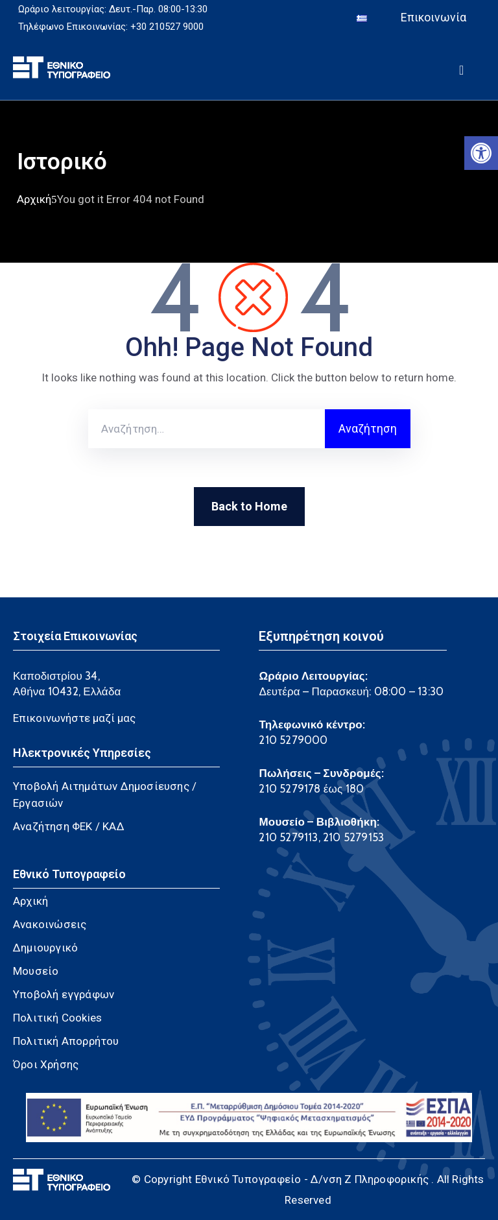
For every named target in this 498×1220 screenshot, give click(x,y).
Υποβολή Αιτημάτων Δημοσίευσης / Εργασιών (104, 794)
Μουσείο (35, 970)
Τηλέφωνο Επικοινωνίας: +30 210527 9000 (111, 26)
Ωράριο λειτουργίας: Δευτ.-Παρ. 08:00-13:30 (113, 9)
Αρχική (34, 199)
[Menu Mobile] (461, 67)
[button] (481, 153)
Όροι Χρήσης (45, 1064)
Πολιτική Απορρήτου (66, 1041)
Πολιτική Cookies (57, 1017)
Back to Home (249, 506)
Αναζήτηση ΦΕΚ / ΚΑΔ (68, 826)
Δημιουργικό (45, 947)
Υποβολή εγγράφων (63, 994)
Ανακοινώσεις (49, 924)
